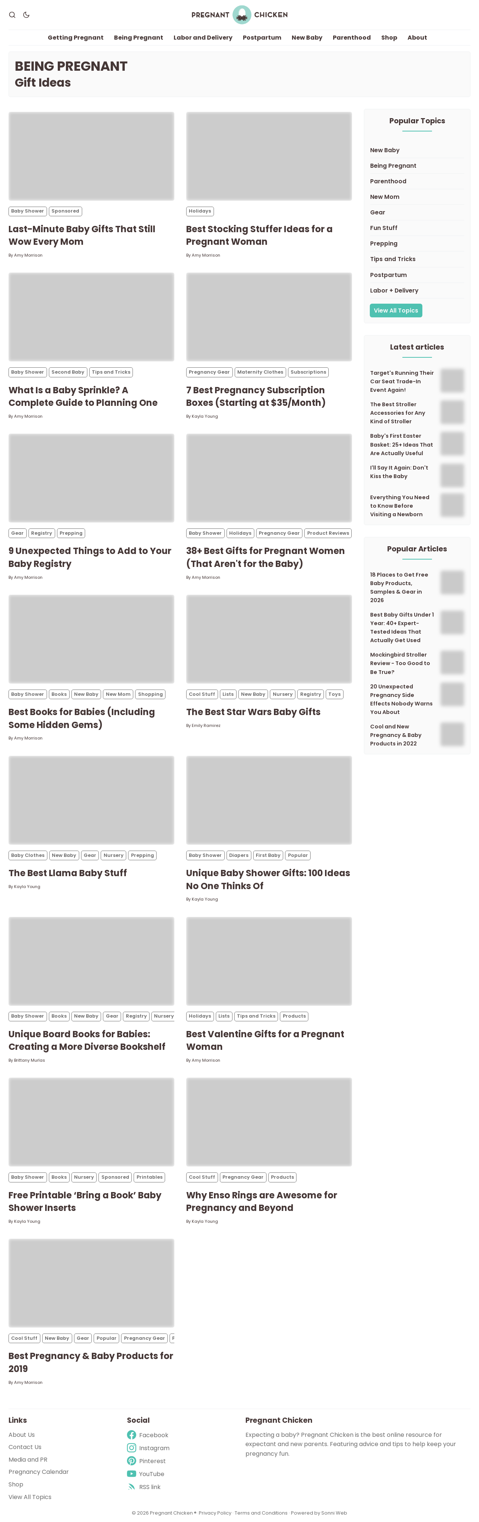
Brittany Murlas (29, 1060)
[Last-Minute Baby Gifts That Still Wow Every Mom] (91, 156)
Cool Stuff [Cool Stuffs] (202, 694)
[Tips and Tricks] (417, 259)
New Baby (307, 37)
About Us (22, 1435)
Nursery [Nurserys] (283, 694)
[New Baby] (417, 150)
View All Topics (396, 310)
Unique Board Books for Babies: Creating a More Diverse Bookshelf (87, 1040)
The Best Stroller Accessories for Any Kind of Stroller (397, 413)
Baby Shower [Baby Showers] (27, 211)
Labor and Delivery (203, 37)
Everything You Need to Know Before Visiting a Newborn (399, 506)
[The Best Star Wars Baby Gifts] (269, 639)
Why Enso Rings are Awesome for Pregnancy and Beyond (261, 1201)
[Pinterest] (148, 1461)
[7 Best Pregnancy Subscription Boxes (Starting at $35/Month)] (269, 317)
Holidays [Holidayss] (200, 211)
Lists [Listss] (228, 694)
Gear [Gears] (17, 533)
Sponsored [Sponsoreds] (65, 211)
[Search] (12, 15)
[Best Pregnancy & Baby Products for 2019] (91, 1283)
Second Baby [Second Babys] (67, 372)
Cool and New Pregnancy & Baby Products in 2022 (396, 735)
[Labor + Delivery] (417, 290)
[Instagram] (148, 1448)
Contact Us (25, 1447)
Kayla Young (205, 416)
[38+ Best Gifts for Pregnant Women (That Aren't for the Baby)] (269, 478)
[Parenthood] (417, 181)
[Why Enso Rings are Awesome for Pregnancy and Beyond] (269, 1122)
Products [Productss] (294, 1016)
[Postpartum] (417, 275)
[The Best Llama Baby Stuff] (91, 800)
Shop (389, 37)
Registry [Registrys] (41, 533)
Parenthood (352, 37)
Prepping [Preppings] (71, 533)
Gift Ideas (43, 83)
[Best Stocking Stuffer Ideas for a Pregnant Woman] (269, 156)
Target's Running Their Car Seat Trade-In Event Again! (402, 382)
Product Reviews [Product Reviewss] (328, 533)
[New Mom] (417, 197)
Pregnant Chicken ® (173, 1512)
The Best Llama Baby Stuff (68, 873)
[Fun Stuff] (417, 228)
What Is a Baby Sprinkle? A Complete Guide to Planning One (83, 396)
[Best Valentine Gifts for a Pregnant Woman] (269, 961)
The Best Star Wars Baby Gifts (253, 712)
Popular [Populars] (298, 855)
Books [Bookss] (59, 694)
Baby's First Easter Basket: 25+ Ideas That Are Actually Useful (401, 445)
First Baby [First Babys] (268, 855)
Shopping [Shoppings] (150, 694)
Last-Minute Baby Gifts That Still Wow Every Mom (82, 235)
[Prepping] (417, 244)
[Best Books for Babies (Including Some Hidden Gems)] (91, 639)
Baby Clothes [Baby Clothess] (27, 855)
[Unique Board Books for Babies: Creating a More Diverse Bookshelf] (91, 961)
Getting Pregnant (76, 37)
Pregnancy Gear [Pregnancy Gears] (209, 372)
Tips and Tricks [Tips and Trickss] (111, 372)
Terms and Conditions (261, 1512)
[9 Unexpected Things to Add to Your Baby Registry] (91, 478)
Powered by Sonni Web (319, 1512)
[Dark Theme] (26, 15)
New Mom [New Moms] (118, 694)
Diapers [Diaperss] (238, 855)
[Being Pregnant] (417, 166)
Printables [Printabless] (150, 1177)
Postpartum (262, 37)
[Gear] (417, 213)
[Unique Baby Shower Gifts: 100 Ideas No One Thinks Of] (269, 800)
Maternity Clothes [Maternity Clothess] (260, 372)
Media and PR (28, 1459)
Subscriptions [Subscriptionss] (308, 372)
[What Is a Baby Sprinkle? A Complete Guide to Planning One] (91, 317)
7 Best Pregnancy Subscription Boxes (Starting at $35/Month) (256, 396)
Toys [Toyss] (334, 694)
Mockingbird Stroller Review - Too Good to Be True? (400, 663)
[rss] (148, 1487)
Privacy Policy (215, 1512)
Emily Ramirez (206, 725)
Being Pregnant (138, 37)
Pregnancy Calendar (39, 1472)
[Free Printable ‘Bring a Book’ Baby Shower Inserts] (91, 1122)
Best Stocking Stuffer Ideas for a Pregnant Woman (259, 235)
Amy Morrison (28, 255)
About (417, 37)
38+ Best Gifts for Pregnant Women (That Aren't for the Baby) (265, 557)
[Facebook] (148, 1435)
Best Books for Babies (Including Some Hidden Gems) (82, 718)
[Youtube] (148, 1474)
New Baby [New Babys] (86, 694)
